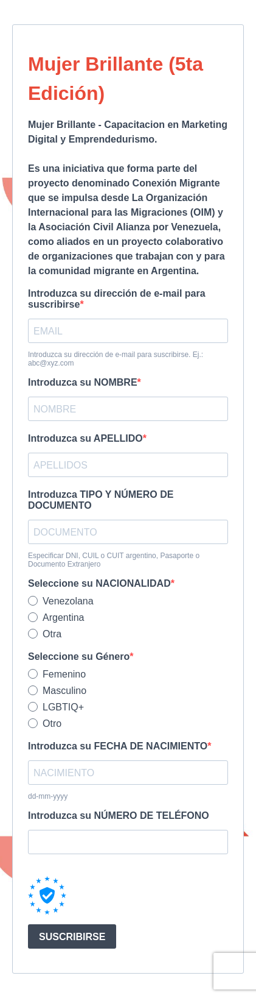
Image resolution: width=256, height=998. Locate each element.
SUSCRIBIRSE (72, 937)
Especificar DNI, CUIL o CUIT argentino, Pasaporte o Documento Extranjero (113, 559)
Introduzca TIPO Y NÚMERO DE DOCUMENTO (100, 500)
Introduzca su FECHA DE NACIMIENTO (117, 746)
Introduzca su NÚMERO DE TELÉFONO (118, 815)
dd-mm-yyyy (47, 796)
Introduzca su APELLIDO (85, 438)
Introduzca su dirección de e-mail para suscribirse (117, 299)
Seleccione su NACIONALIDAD (99, 583)
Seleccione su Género (79, 656)
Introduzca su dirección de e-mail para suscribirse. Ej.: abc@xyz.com (115, 358)
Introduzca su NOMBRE (82, 382)
